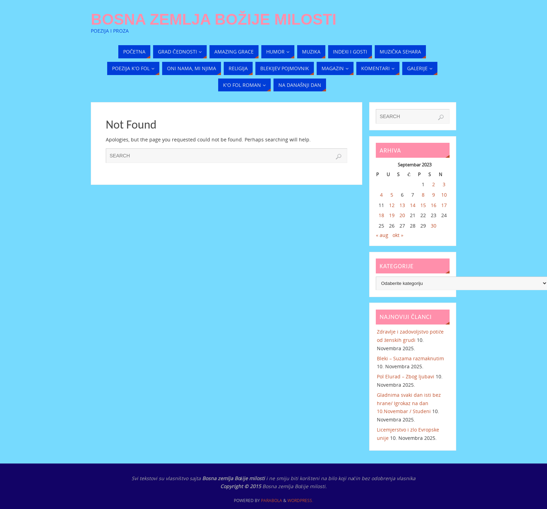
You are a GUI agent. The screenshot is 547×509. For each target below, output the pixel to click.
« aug (382, 235)
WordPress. (300, 500)
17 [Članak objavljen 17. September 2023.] (444, 205)
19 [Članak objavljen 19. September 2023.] (392, 215)
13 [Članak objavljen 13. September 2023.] (402, 205)
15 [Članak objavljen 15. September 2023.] (423, 205)
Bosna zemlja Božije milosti (213, 19)
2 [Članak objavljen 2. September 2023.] (433, 184)
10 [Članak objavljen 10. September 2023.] (444, 194)
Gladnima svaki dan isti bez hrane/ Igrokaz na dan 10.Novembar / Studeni (409, 403)
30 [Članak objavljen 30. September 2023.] (433, 225)
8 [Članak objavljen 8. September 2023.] (423, 194)
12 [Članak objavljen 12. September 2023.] (392, 205)
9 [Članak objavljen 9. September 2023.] (433, 194)
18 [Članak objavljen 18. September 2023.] (381, 215)
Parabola (271, 500)
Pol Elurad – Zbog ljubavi (405, 376)
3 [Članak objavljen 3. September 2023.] (444, 184)
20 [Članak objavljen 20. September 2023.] (402, 215)
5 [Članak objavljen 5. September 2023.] (391, 194)
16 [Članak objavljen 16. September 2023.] (433, 205)
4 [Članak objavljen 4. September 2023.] (381, 194)
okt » (398, 235)
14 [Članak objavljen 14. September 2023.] (412, 205)
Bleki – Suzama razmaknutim (410, 358)
